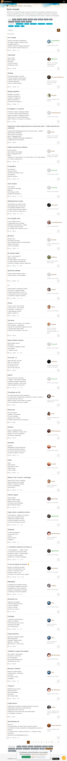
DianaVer (53, 95)
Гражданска (50, 64)
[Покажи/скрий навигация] (64, 1)
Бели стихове (55, 45)
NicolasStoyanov (56, 431)
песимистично (41, 23)
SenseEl (53, 446)
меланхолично (19, 23)
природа (20, 19)
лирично (27, 23)
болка (35, 19)
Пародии (42, 748)
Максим (53, 59)
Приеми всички (26, 757)
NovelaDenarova (56, 112)
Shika (53, 132)
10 (52, 742)
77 (58, 742)
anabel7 (53, 289)
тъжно (22, 26)
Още (33, 757)
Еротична (30, 746)
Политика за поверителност (39, 754)
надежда (30, 19)
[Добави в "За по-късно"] (58, 50)
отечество (17, 21)
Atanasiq (53, 239)
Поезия (20, 6)
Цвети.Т (53, 707)
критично (17, 26)
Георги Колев (16, 758)
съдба (23, 21)
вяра (51, 19)
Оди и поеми (26, 748)
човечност (28, 21)
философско (33, 23)
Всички (18, 746)
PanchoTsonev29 (56, 725)
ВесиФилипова (55, 533)
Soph (52, 413)
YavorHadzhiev (55, 40)
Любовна (54, 99)
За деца (51, 746)
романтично (49, 23)
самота (25, 19)
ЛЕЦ (52, 603)
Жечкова (53, 274)
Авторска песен (34, 748)
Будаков (53, 324)
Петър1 (53, 170)
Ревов (53, 307)
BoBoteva (54, 257)
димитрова (54, 498)
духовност (11, 21)
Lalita (52, 396)
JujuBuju (53, 585)
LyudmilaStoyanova (56, 222)
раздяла (46, 19)
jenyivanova (54, 205)
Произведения (11, 6)
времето (40, 19)
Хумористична (37, 746)
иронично (11, 26)
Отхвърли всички (40, 757)
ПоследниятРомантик (57, 77)
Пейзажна (54, 81)
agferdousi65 (55, 516)
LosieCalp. (54, 361)
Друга (53, 66)
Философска (55, 62)
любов (14, 19)
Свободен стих (50, 137)
